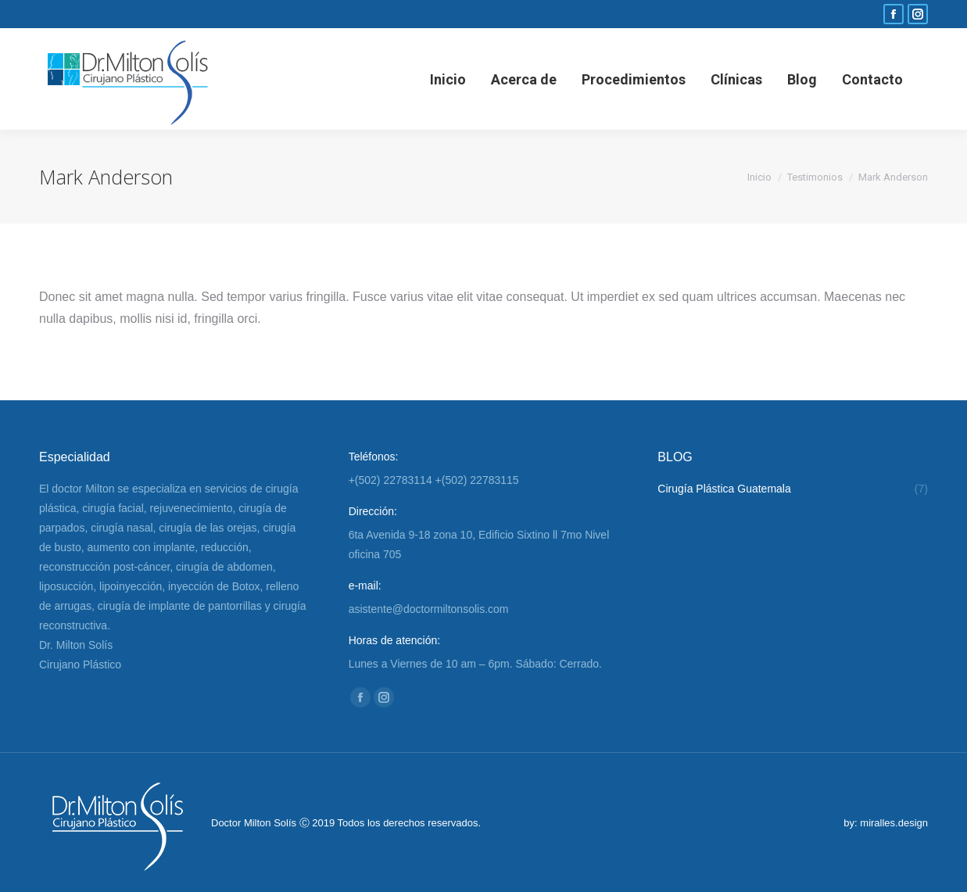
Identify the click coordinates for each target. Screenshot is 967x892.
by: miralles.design (885, 823)
